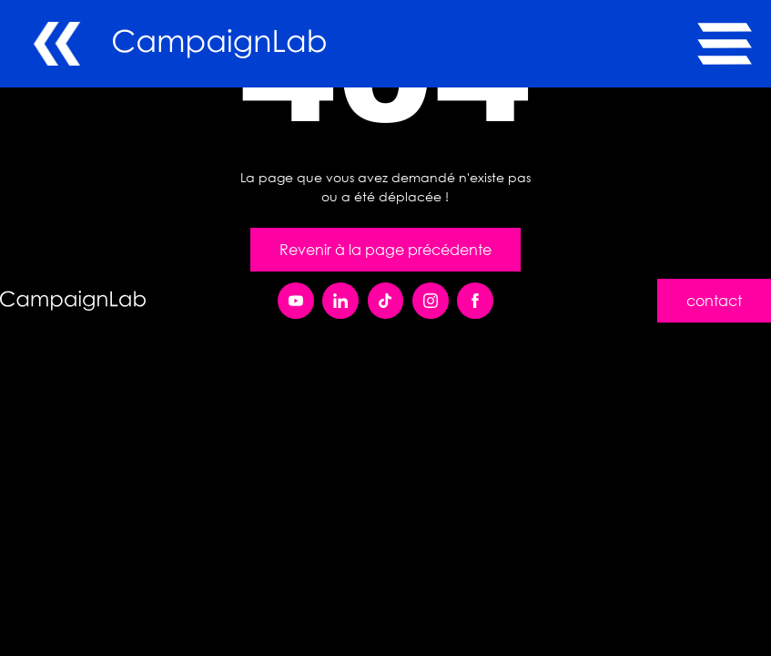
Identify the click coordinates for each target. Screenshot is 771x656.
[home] (405, 43)
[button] (719, 43)
